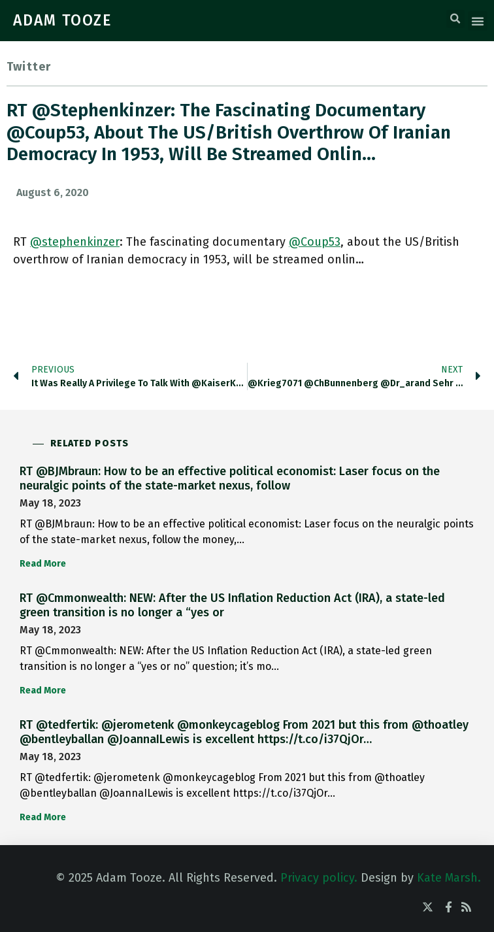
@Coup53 (314, 242)
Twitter (29, 66)
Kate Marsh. (449, 878)
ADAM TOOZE (62, 20)
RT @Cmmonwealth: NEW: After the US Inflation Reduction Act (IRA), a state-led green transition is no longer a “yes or (232, 605)
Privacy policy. (318, 878)
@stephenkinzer (75, 242)
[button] (455, 19)
